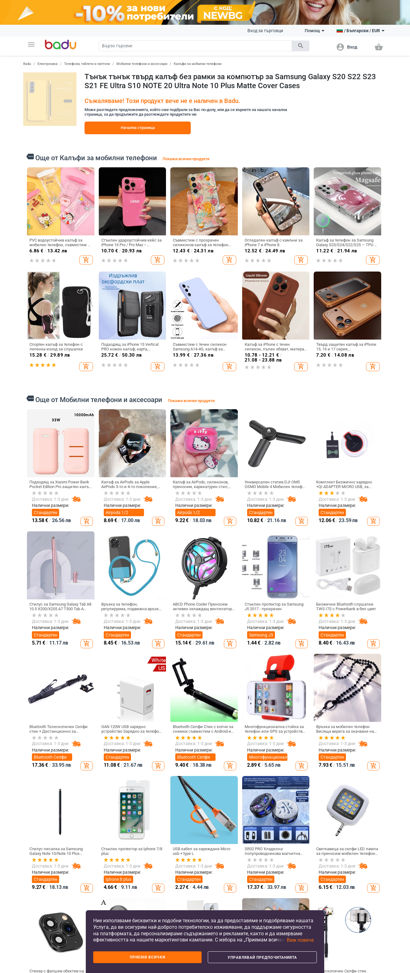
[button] (31, 44)
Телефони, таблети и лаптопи (87, 64)
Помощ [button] (315, 30)
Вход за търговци (265, 30)
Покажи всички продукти (186, 158)
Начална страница (138, 127)
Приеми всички (147, 957)
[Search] (195, 46)
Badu (27, 64)
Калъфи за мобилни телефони (197, 64)
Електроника (47, 64)
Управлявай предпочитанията (262, 957)
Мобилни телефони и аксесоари (141, 64)
